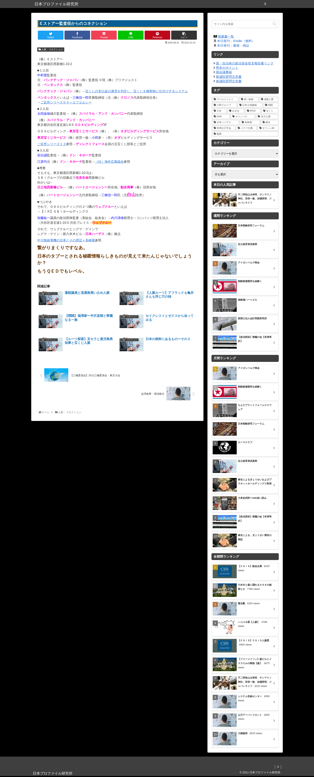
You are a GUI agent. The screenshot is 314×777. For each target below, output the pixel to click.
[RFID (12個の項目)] (253, 110)
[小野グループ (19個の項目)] (224, 105)
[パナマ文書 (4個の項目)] (246, 128)
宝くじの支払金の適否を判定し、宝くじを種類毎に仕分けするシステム (136, 91)
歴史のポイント (227, 67)
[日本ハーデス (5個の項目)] (225, 122)
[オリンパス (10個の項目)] (242, 116)
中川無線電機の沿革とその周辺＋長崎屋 (66, 240)
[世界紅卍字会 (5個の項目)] (223, 128)
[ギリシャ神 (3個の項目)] (268, 128)
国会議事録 (224, 72)
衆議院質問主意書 (229, 76)
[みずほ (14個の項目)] (235, 110)
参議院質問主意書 (229, 81)
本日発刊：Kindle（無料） (236, 41)
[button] (274, 24)
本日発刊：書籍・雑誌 (233, 45)
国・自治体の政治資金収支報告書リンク (245, 63)
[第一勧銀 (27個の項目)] (248, 99)
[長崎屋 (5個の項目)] (250, 122)
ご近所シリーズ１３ (51, 144)
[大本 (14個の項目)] (219, 110)
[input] (245, 24)
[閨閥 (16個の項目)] (270, 105)
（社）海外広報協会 (109, 161)
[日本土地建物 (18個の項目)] (250, 105)
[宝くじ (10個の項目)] (269, 110)
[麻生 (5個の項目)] (269, 122)
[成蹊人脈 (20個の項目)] (268, 99)
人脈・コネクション (50, 49)
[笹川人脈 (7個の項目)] (267, 116)
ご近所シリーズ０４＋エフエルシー (66, 102)
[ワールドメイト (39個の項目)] (225, 99)
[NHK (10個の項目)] (221, 116)
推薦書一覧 (226, 36)
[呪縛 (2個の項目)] (245, 134)
